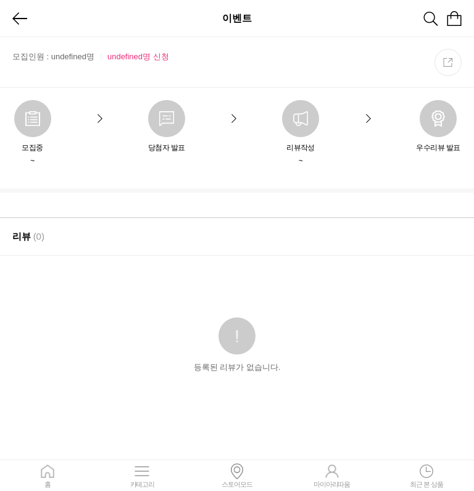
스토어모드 (237, 475)
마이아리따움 (332, 475)
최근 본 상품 (426, 475)
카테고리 (142, 475)
